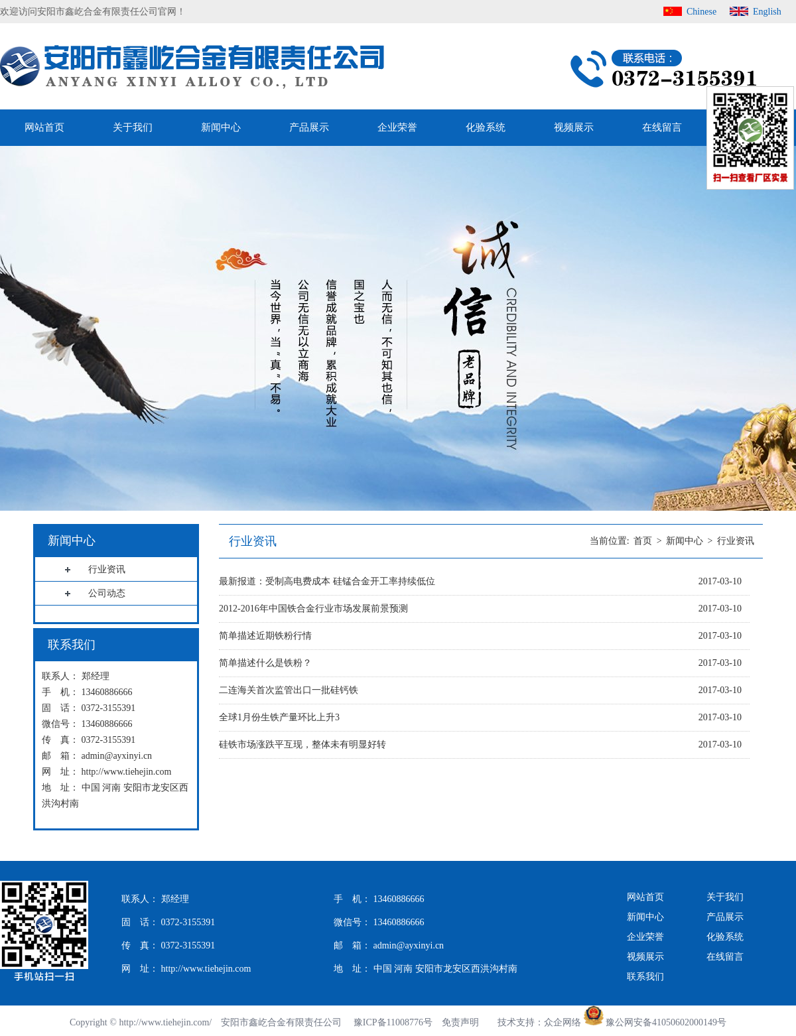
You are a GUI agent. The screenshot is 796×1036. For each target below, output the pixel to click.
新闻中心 (221, 127)
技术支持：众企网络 (539, 1022)
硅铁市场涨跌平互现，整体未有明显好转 (302, 744)
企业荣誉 (397, 127)
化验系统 (485, 127)
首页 (642, 541)
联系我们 (645, 977)
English (767, 12)
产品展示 (309, 127)
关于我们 (133, 127)
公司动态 (106, 593)
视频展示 (574, 127)
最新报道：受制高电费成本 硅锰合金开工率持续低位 (327, 581)
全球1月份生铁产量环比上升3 (279, 717)
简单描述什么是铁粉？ (265, 663)
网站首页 (44, 127)
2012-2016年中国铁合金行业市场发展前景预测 (313, 609)
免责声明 (460, 1022)
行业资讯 (735, 541)
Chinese (701, 12)
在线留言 (662, 127)
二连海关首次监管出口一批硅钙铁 (288, 690)
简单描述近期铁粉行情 (265, 636)
